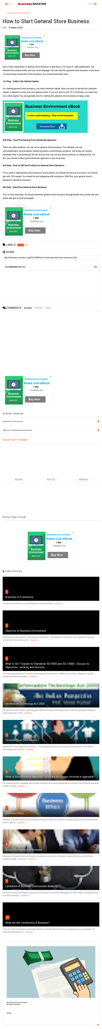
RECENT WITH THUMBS (15, 440)
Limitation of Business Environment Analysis (31, 886)
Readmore (58, 604)
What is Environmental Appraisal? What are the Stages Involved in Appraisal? (50, 776)
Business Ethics (14, 813)
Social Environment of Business (23, 849)
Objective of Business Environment (25, 630)
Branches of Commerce (19, 597)
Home (9, 1013)
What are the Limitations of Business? (27, 922)
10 (7, 917)
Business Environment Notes (18, 13)
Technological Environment (21, 740)
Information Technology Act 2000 (24, 703)
